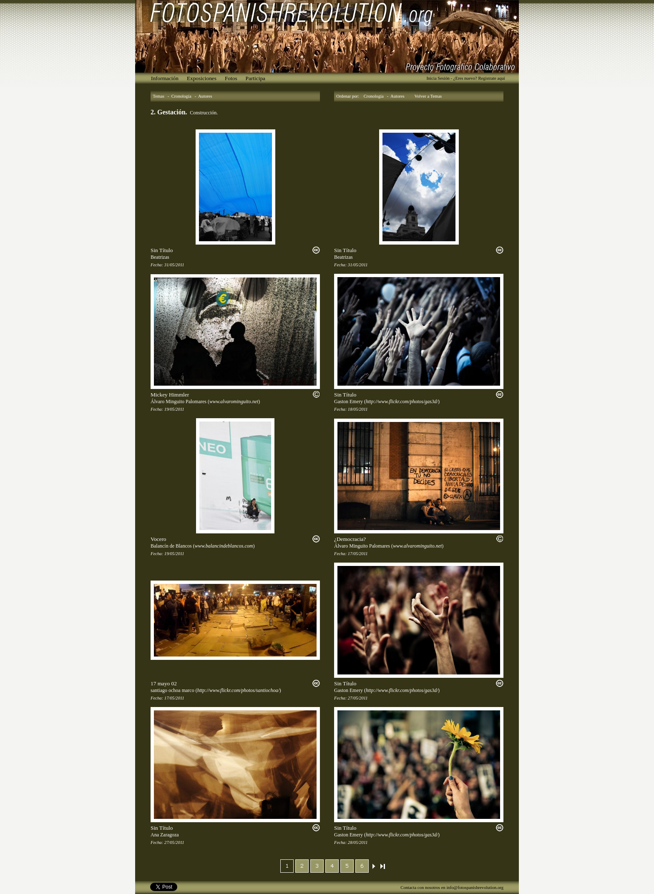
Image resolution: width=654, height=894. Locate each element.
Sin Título (162, 250)
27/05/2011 (358, 698)
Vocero (158, 539)
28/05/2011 (358, 842)
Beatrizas (160, 257)
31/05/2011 (174, 265)
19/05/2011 (174, 409)
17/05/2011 (358, 553)
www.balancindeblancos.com (224, 546)
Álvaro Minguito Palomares (178, 401)
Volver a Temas (428, 96)
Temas (158, 96)
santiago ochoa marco (172, 690)
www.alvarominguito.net (233, 401)
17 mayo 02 (164, 683)
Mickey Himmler (170, 394)
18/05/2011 (358, 409)
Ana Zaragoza (165, 835)
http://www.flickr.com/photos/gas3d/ (402, 401)
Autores (205, 96)
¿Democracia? (350, 539)
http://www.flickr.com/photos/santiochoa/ (238, 690)
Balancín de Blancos (171, 546)
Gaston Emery (348, 401)
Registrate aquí (491, 78)
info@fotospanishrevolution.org (474, 887)
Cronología (181, 96)
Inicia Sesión (437, 78)
